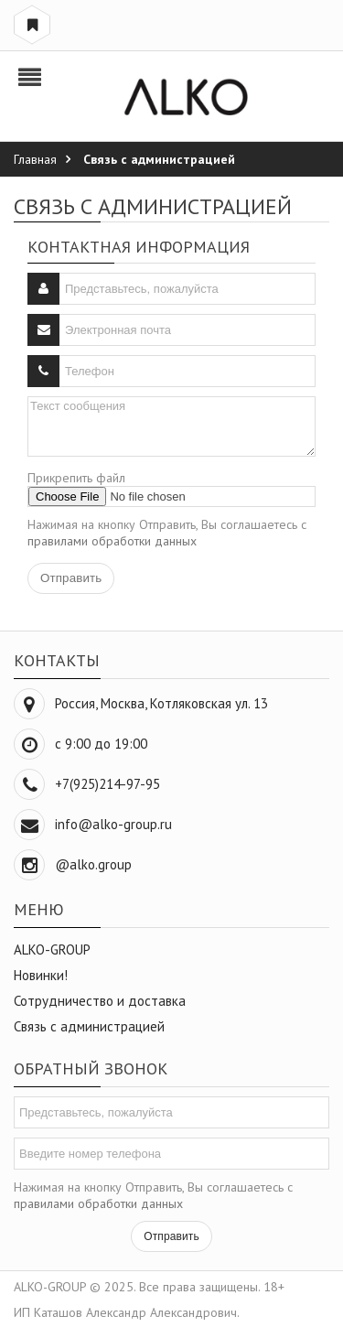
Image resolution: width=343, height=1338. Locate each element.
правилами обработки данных (112, 541)
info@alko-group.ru (113, 824)
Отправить (171, 1236)
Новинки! (41, 975)
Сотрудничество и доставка (100, 1000)
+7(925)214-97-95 (107, 784)
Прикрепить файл (76, 477)
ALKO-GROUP (52, 949)
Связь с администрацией (89, 1026)
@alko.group (93, 864)
